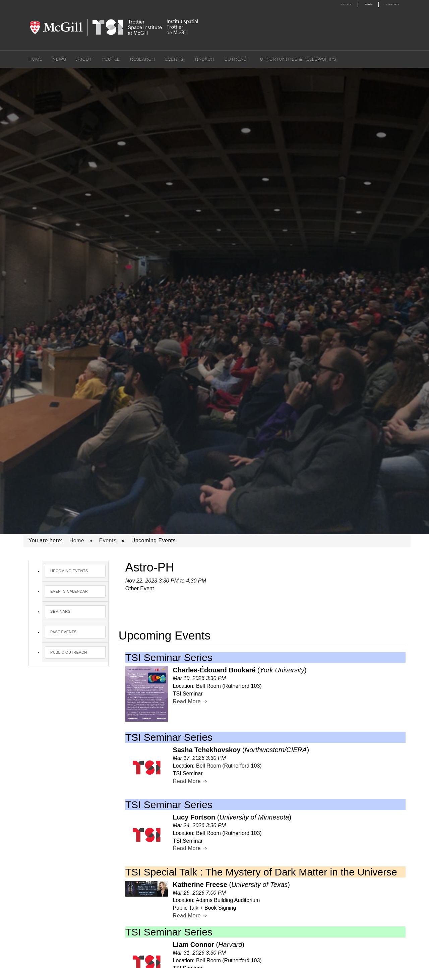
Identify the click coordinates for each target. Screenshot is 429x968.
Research (142, 59)
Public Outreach (68, 652)
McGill (346, 4)
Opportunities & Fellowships (298, 59)
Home (35, 59)
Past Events (63, 632)
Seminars (60, 611)
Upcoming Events (69, 571)
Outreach (237, 59)
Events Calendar (69, 591)
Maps (369, 4)
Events (174, 59)
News (59, 59)
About (84, 59)
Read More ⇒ (190, 701)
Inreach (203, 59)
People (111, 59)
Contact (392, 4)
